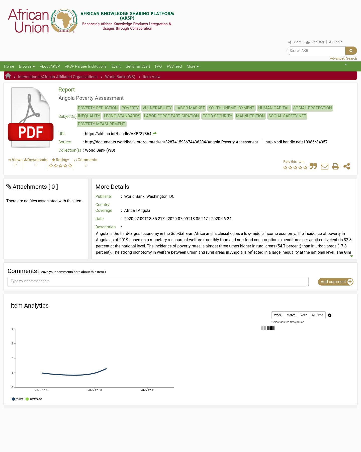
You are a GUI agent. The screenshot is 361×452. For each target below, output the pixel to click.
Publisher (104, 196)
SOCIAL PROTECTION (312, 108)
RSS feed (174, 66)
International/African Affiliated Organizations (58, 76)
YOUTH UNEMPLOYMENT (231, 108)
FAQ (158, 66)
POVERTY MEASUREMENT (101, 124)
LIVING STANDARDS (122, 116)
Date (100, 218)
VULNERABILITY (156, 108)
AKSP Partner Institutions (86, 66)
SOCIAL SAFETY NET (287, 116)
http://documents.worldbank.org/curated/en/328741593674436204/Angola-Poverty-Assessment (171, 142)
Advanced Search (343, 58)
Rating (61, 159)
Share (295, 42)
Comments (87, 159)
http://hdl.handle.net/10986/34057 (295, 142)
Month (291, 315)
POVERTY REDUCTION (98, 108)
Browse (27, 66)
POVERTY (130, 108)
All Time (317, 315)
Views (17, 159)
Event (116, 66)
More (193, 66)
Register (315, 42)
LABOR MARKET (190, 108)
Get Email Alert (138, 66)
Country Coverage (104, 207)
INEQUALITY (89, 116)
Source (64, 142)
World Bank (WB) (120, 76)
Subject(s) (67, 116)
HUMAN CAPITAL (274, 108)
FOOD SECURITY (217, 116)
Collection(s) (69, 150)
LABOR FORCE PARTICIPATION (171, 116)
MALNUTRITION (250, 116)
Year (304, 315)
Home (9, 66)
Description (106, 227)
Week (278, 315)
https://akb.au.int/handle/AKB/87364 (118, 133)
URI (61, 133)
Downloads (37, 159)
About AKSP (50, 66)
